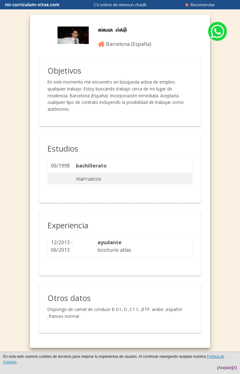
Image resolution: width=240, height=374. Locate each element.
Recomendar (200, 4)
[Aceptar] (224, 368)
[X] (234, 368)
